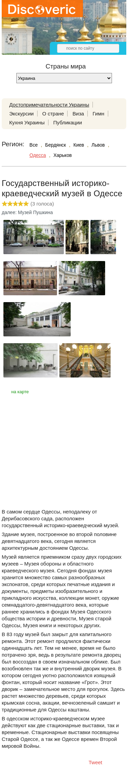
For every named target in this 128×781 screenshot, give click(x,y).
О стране (53, 113)
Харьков (62, 155)
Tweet (95, 762)
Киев (78, 145)
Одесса (37, 155)
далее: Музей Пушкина (27, 212)
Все (33, 145)
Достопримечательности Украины (49, 105)
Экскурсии (21, 113)
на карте (20, 391)
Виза (78, 113)
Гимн (98, 113)
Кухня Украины (27, 122)
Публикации (67, 122)
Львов (98, 145)
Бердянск (55, 145)
